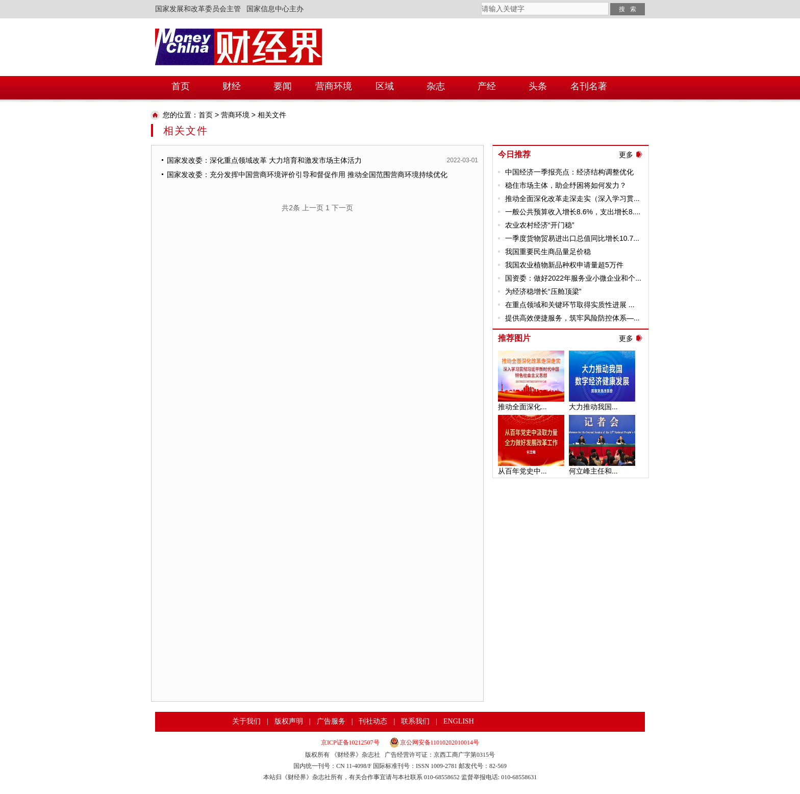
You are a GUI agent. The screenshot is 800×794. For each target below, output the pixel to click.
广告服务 (331, 721)
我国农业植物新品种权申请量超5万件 (564, 265)
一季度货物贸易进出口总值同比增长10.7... (572, 238)
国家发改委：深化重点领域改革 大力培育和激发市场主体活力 (264, 160)
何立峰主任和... (593, 471)
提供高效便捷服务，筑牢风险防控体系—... (572, 318)
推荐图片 (514, 338)
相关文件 (272, 115)
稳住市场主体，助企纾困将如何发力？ (566, 185)
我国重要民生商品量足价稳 (548, 251)
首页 (205, 115)
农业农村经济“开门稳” (539, 225)
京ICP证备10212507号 (350, 742)
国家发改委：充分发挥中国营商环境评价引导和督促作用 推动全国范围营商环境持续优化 (307, 174)
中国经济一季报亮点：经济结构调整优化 (569, 172)
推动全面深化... (522, 407)
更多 (626, 155)
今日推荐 (514, 154)
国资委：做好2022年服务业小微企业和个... (573, 278)
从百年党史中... (522, 471)
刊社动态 (373, 721)
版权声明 (288, 721)
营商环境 (235, 115)
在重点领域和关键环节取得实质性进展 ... (570, 305)
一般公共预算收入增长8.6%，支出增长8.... (572, 212)
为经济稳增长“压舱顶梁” (543, 291)
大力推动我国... (593, 407)
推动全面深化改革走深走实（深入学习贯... (572, 198)
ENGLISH (458, 721)
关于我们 (246, 721)
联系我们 (415, 721)
